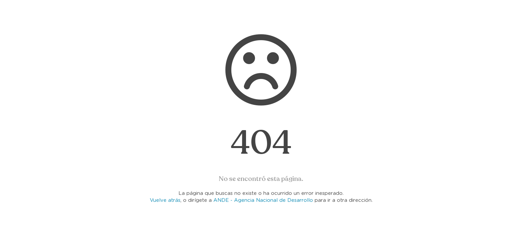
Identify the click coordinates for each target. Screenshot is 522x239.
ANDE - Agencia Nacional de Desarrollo (263, 200)
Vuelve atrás (165, 200)
